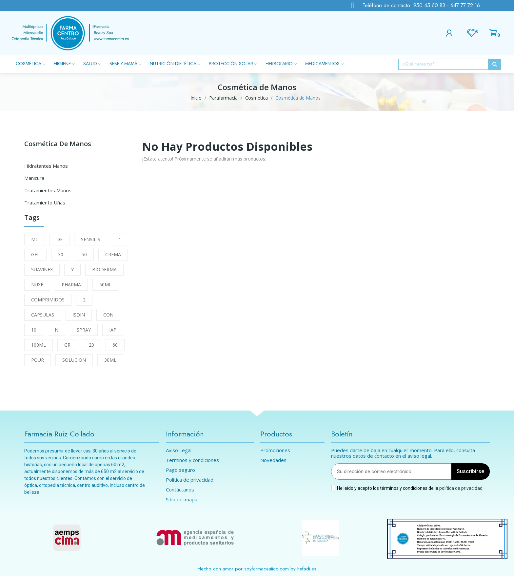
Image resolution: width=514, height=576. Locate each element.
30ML (110, 360)
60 (115, 345)
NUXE (37, 284)
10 (33, 330)
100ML (38, 345)
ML (34, 239)
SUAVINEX (42, 269)
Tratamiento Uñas (44, 202)
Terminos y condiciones (192, 460)
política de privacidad (461, 487)
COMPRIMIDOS (48, 300)
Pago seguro (180, 470)
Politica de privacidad (189, 480)
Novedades (273, 460)
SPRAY (84, 330)
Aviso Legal (178, 450)
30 (60, 254)
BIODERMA (104, 269)
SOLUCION (74, 360)
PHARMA (71, 284)
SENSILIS (90, 239)
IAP (112, 330)
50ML (105, 284)
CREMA (113, 254)
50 (84, 254)
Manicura (34, 178)
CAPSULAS (42, 315)
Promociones (275, 450)
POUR (37, 360)
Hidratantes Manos (46, 166)
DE (59, 239)
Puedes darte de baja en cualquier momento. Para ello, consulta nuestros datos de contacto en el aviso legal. (403, 453)
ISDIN (78, 315)
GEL (35, 254)
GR (67, 345)
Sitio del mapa (181, 499)
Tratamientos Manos (47, 190)
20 (91, 345)
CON (108, 315)
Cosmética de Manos (57, 144)
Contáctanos (180, 489)
